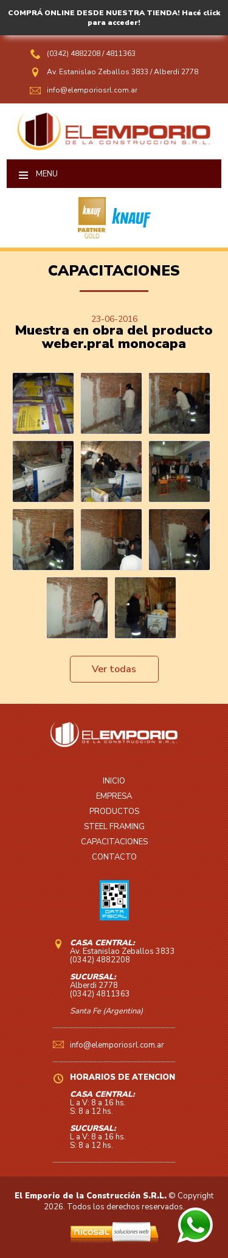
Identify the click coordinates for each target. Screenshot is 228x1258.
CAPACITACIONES (114, 841)
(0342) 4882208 (74, 53)
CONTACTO (114, 857)
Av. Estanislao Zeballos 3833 (97, 72)
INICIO (114, 781)
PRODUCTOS (114, 811)
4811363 (121, 53)
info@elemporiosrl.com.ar (92, 90)
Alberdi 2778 (176, 72)
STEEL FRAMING (114, 826)
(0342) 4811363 (100, 994)
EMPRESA (114, 796)
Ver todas (114, 669)
